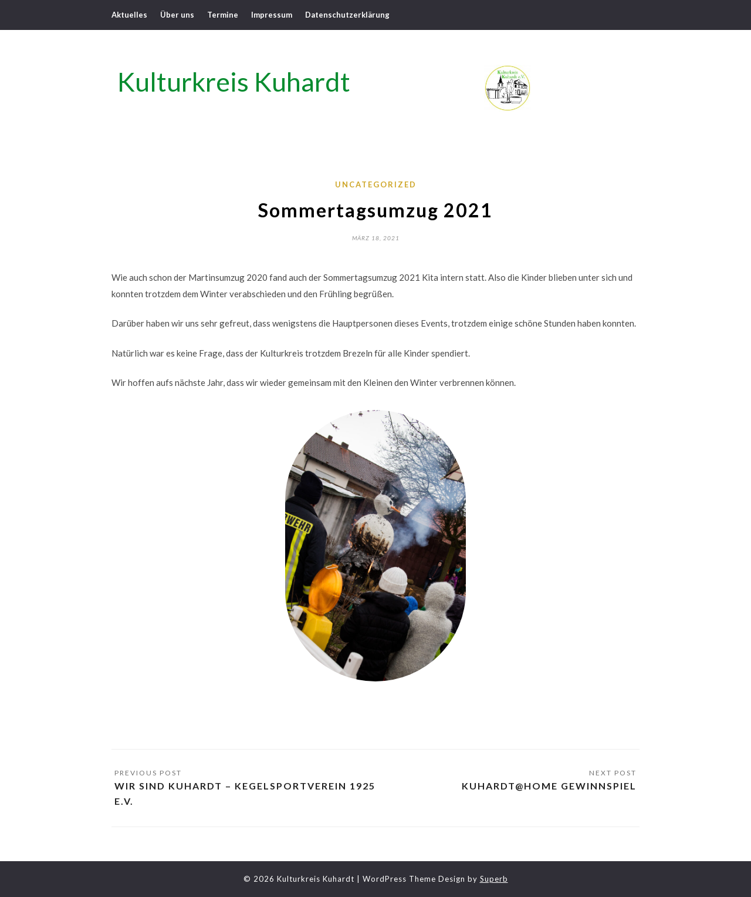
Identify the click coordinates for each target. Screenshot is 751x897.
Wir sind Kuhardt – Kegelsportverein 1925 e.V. (245, 793)
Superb (494, 878)
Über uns (177, 14)
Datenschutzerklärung (347, 14)
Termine (222, 14)
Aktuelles (129, 14)
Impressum (271, 14)
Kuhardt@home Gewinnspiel (549, 785)
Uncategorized (376, 184)
